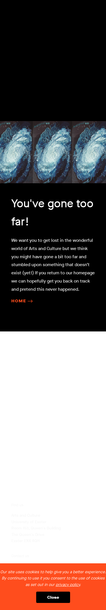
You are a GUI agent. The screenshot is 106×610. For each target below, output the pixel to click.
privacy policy (68, 584)
